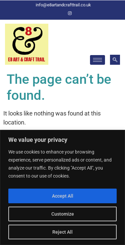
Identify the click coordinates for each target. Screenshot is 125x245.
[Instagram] (70, 13)
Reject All (62, 232)
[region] (62, 187)
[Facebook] (59, 13)
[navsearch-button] (115, 60)
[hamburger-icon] (97, 60)
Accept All (62, 196)
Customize (62, 214)
